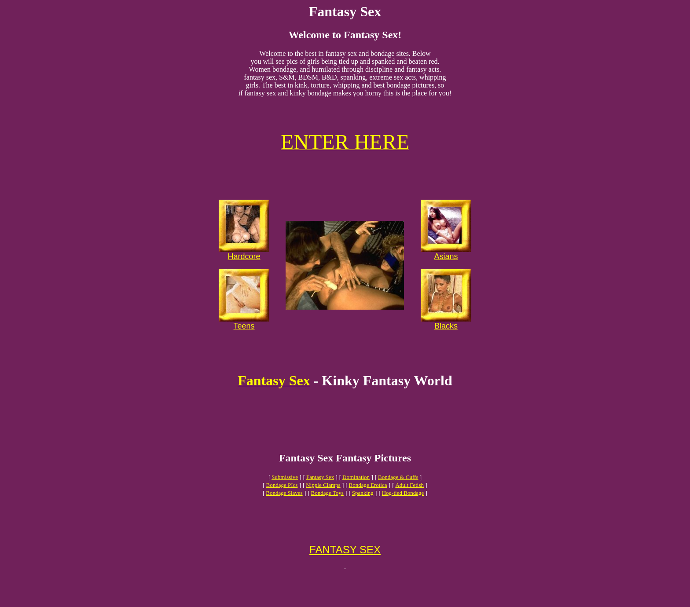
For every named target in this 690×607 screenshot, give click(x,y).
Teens (244, 336)
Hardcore (244, 267)
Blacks (446, 336)
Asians (446, 267)
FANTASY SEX (345, 579)
